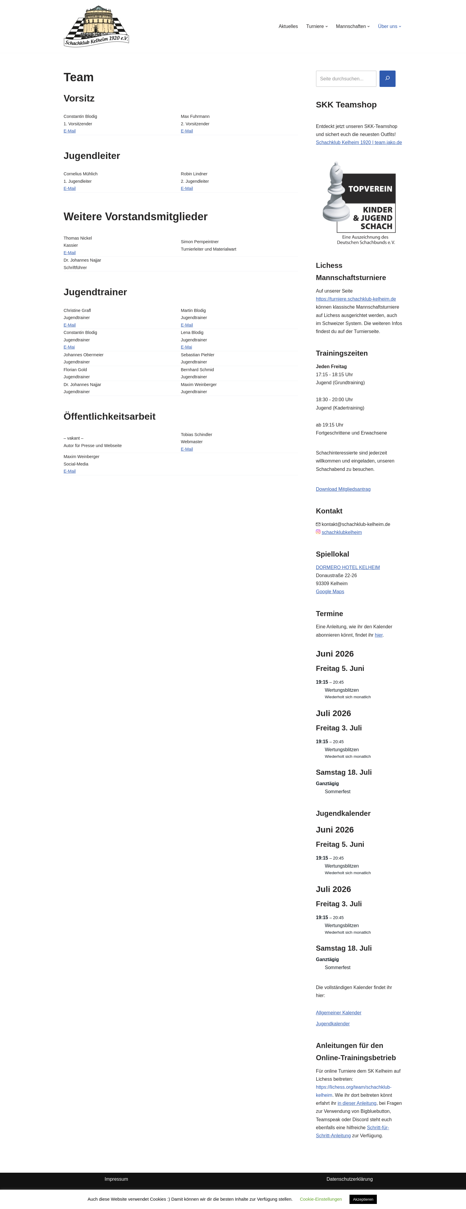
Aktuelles (288, 26)
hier (378, 635)
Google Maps (330, 591)
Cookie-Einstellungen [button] (321, 1199)
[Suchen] (388, 79)
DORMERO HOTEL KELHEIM (348, 567)
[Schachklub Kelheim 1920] (96, 26)
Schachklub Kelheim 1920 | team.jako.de (359, 142)
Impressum (116, 1179)
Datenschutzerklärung (350, 1179)
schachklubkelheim (342, 532)
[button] (326, 26)
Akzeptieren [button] (363, 1199)
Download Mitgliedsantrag (343, 489)
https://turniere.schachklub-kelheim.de (356, 299)
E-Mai (69, 347)
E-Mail (70, 131)
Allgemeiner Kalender (338, 1012)
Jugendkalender (333, 1023)
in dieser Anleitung (357, 1103)
